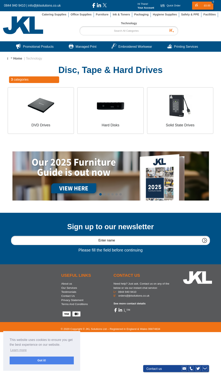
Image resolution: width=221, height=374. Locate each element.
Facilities (209, 14)
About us (66, 283)
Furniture (102, 14)
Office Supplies (81, 14)
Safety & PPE (190, 14)
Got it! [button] (42, 360)
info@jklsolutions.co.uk (44, 5)
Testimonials (68, 291)
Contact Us (68, 295)
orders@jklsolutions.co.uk (131, 295)
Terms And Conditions (74, 304)
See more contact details (130, 303)
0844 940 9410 (14, 5)
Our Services (69, 287)
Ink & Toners (121, 14)
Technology (34, 58)
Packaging (141, 14)
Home (14, 58)
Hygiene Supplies (165, 14)
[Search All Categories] (129, 30)
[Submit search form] (172, 29)
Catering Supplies (54, 14)
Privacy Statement (72, 300)
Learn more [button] (18, 350)
